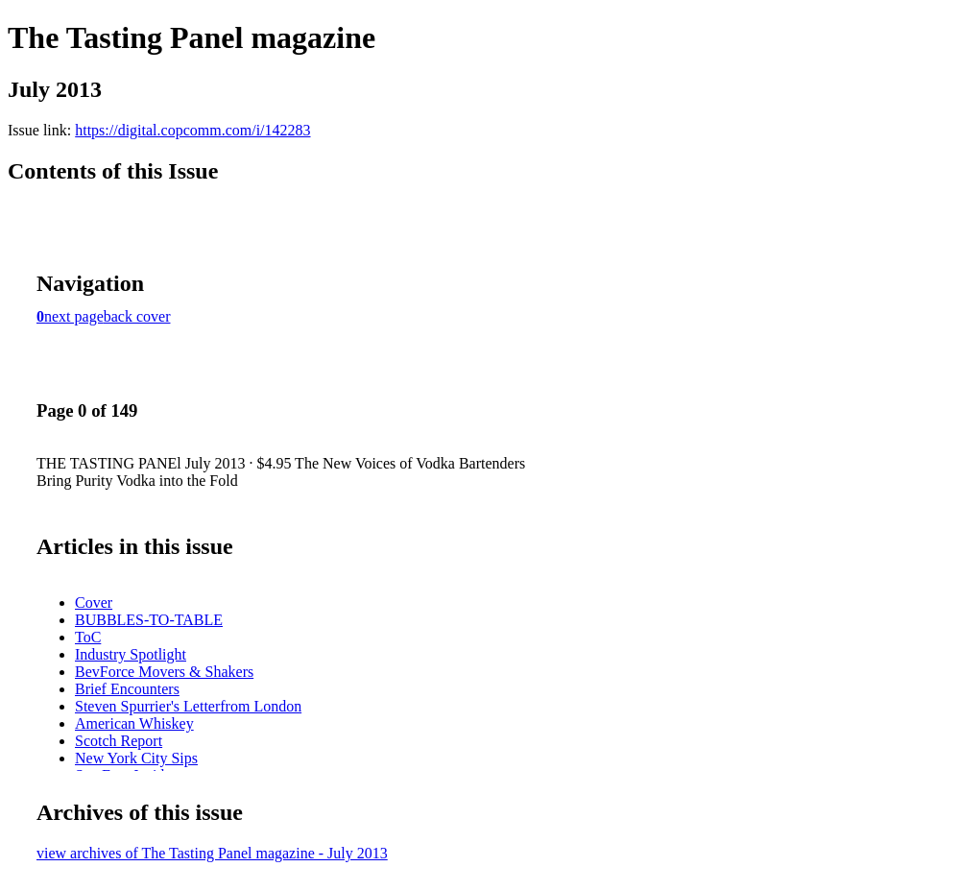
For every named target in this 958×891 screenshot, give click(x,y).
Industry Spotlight (130, 654)
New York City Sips (136, 758)
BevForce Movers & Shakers (164, 671)
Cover (93, 602)
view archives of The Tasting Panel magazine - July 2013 (212, 853)
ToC (88, 637)
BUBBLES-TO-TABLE (149, 620)
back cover (137, 316)
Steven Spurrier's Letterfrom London (188, 706)
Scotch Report (118, 741)
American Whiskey (134, 723)
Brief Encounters (127, 689)
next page (74, 316)
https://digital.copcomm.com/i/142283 (192, 130)
